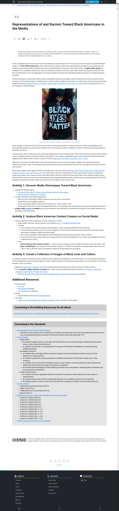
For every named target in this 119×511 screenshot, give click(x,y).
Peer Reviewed (52, 483)
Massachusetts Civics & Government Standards (33, 330)
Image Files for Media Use (32, 267)
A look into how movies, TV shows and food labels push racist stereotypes (43, 192)
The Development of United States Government (30, 5)
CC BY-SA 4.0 (76, 142)
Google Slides (27, 272)
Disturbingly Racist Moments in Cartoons (32, 194)
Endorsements (20, 496)
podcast (29, 208)
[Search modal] (92, 1)
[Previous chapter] (59, 508)
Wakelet (89, 269)
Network (18, 500)
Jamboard (18, 272)
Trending (51, 490)
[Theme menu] (102, 2)
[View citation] (19, 39)
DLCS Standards (22, 384)
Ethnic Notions (23, 289)
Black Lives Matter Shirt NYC (47, 142)
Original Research (53, 487)
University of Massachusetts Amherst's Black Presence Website (45, 274)
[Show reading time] (49, 38)
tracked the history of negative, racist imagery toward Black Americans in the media (54, 83)
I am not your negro (24, 291)
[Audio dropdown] (36, 39)
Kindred (40, 296)
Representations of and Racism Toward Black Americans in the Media (68, 5)
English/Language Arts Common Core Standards (34, 421)
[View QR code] (24, 39)
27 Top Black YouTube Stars (70, 223)
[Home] (13, 2)
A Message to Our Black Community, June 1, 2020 (70, 158)
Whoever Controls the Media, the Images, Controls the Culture (39, 300)
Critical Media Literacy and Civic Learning (30, 2)
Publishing (19, 490)
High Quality (52, 480)
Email (85, 480)
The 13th (21, 286)
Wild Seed (47, 296)
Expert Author (52, 493)
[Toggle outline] (14, 39)
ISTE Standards (22, 337)
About (17, 483)
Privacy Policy (20, 493)
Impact (18, 487)
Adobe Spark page (41, 272)
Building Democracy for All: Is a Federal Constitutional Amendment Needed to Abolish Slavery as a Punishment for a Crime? (57, 313)
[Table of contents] (13, 5)
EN (44, 39)
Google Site (97, 269)
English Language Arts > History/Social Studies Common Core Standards (42, 395)
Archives (18, 480)
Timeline (73, 274)
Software (18, 503)
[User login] (106, 2)
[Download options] (29, 39)
